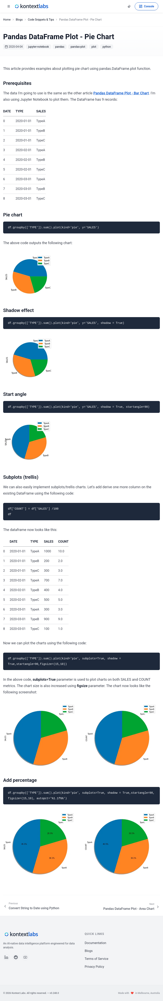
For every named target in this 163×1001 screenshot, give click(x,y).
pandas (59, 46)
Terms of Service (96, 959)
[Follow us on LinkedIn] (6, 957)
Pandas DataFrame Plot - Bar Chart (121, 93)
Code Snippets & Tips (41, 19)
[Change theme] (129, 6)
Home (7, 19)
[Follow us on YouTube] (25, 957)
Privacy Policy (94, 967)
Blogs (19, 19)
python (107, 46)
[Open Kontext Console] (146, 6)
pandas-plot (78, 46)
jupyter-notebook (38, 46)
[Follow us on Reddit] (16, 957)
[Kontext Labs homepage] (31, 6)
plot (93, 46)
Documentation (95, 943)
